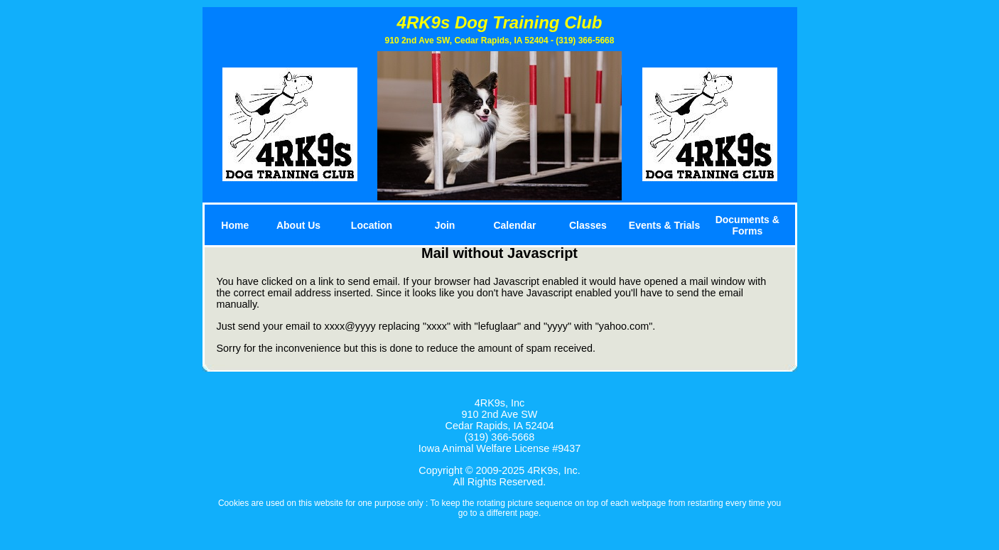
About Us (298, 225)
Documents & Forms (747, 225)
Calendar (514, 225)
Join (445, 225)
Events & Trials (664, 225)
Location (371, 225)
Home (235, 225)
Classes (588, 225)
